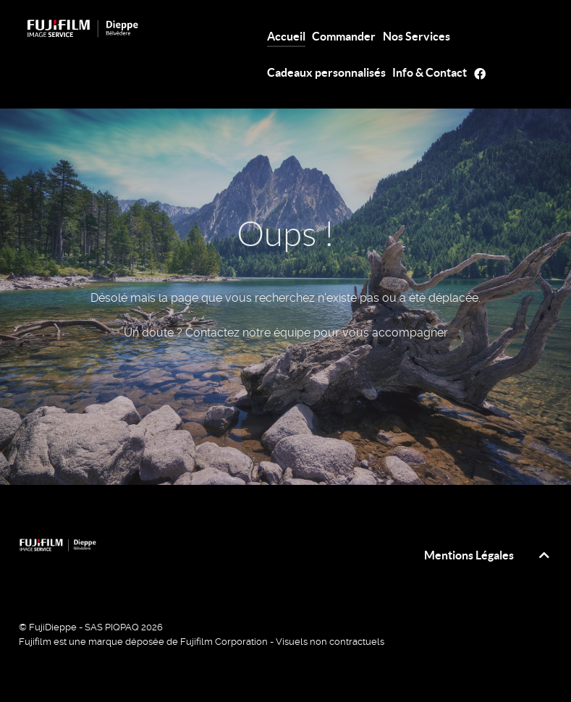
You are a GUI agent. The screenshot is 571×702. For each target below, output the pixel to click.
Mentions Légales (469, 555)
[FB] (482, 73)
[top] (544, 555)
